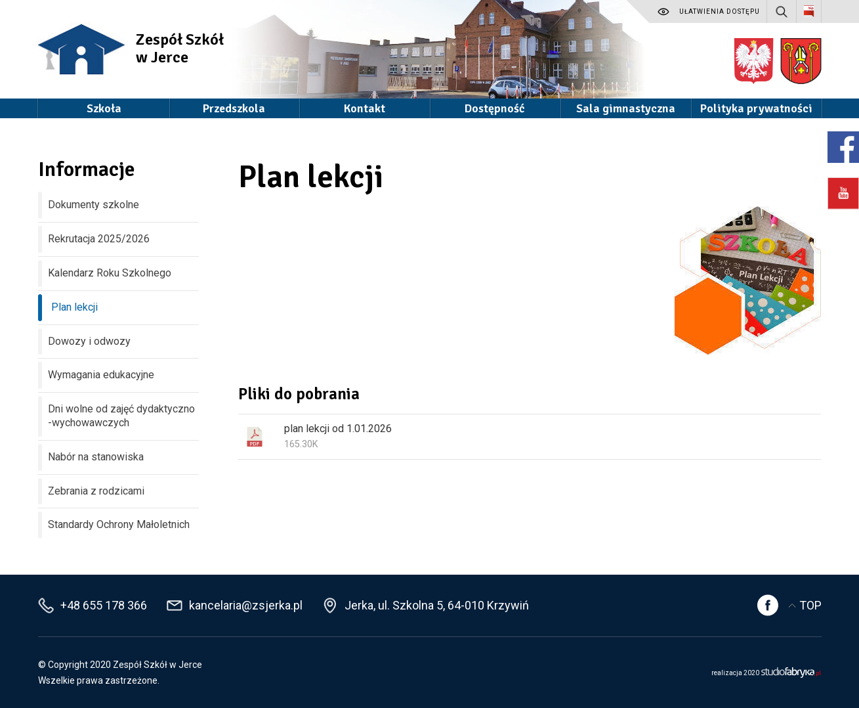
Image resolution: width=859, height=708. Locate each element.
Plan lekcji (74, 307)
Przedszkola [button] (234, 108)
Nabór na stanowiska (96, 457)
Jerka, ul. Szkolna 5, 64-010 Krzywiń (437, 605)
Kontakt (364, 108)
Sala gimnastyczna (625, 108)
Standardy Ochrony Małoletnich (119, 524)
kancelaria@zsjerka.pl (246, 605)
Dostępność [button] (495, 108)
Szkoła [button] (104, 108)
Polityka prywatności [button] (756, 108)
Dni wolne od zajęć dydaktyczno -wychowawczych (121, 416)
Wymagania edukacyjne (101, 374)
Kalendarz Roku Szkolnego (109, 273)
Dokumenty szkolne (93, 204)
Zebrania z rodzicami (96, 491)
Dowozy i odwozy (89, 341)
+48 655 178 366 (103, 605)
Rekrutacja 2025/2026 (99, 238)
